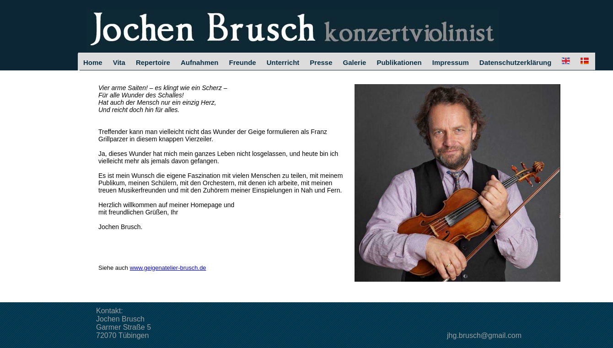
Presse (321, 62)
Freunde (242, 62)
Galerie (354, 62)
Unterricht (283, 62)
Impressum (450, 62)
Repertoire (153, 62)
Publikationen (398, 62)
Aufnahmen (200, 62)
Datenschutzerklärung (515, 62)
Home (92, 62)
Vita (119, 62)
